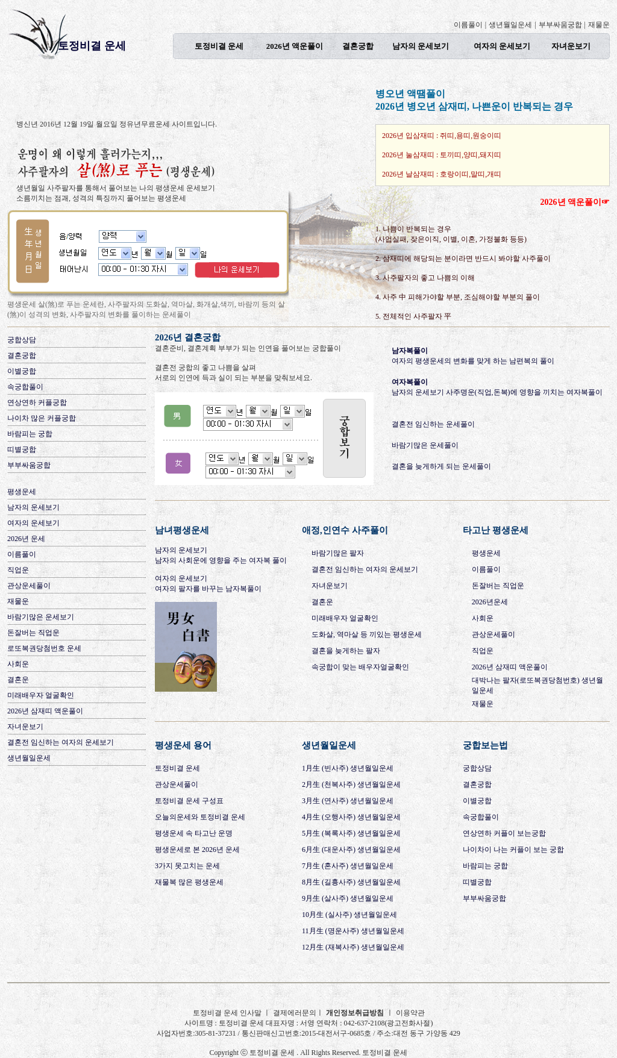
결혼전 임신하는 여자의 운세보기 (60, 742)
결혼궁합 (358, 46)
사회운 (18, 664)
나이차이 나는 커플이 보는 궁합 (513, 849)
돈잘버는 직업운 (33, 632)
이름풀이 (468, 24)
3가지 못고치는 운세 (187, 866)
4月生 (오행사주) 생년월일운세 (351, 817)
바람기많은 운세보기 (40, 617)
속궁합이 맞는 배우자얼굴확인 (360, 667)
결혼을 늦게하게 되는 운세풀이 (441, 466)
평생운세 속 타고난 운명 (194, 833)
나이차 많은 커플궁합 (41, 418)
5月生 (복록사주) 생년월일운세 (351, 833)
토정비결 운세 (92, 46)
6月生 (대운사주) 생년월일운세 (351, 849)
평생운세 (21, 491)
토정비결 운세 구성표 (189, 801)
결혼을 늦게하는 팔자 (346, 650)
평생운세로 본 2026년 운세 (197, 849)
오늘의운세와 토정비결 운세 (200, 817)
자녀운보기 (570, 46)
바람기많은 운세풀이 (425, 445)
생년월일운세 (510, 24)
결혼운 (18, 679)
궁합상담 (21, 340)
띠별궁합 (21, 449)
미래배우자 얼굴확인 (40, 695)
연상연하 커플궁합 (37, 402)
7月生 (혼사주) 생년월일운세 (347, 866)
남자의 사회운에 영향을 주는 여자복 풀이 (221, 560)
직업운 (18, 570)
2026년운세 (490, 602)
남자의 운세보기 (420, 46)
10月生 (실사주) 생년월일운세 (349, 914)
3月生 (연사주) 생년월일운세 (347, 801)
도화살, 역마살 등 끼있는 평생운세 (367, 634)
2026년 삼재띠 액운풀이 (45, 711)
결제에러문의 (294, 1013)
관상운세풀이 (29, 585)
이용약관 (410, 1013)
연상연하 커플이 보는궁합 (504, 833)
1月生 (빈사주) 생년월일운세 (347, 768)
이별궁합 (21, 371)
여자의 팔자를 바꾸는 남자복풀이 (208, 588)
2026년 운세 (26, 538)
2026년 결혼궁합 (188, 337)
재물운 (599, 24)
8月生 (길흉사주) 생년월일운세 (351, 882)
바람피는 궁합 (29, 434)
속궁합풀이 (25, 387)
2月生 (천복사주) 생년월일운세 (351, 784)
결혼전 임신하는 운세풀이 (433, 424)
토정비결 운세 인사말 (228, 1013)
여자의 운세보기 (502, 46)
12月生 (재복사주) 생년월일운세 (353, 947)
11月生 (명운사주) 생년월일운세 (353, 931)
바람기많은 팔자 (338, 553)
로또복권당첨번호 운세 (44, 648)
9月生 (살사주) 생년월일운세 (347, 898)
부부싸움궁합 (560, 24)
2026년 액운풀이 (294, 46)
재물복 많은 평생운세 (189, 882)
